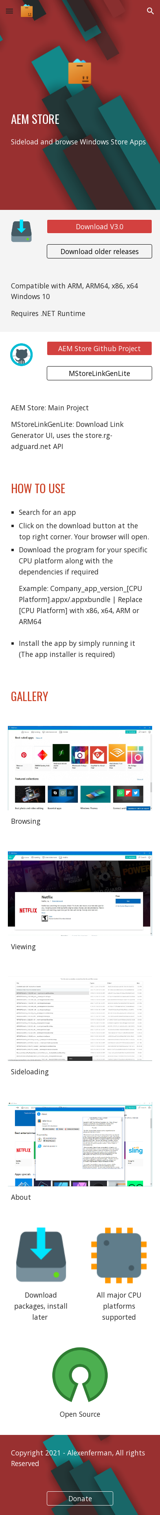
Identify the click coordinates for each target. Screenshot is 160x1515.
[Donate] (80, 1498)
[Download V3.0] (99, 226)
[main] (80, 119)
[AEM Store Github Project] (99, 348)
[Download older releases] (99, 251)
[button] (9, 11)
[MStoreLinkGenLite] (99, 373)
